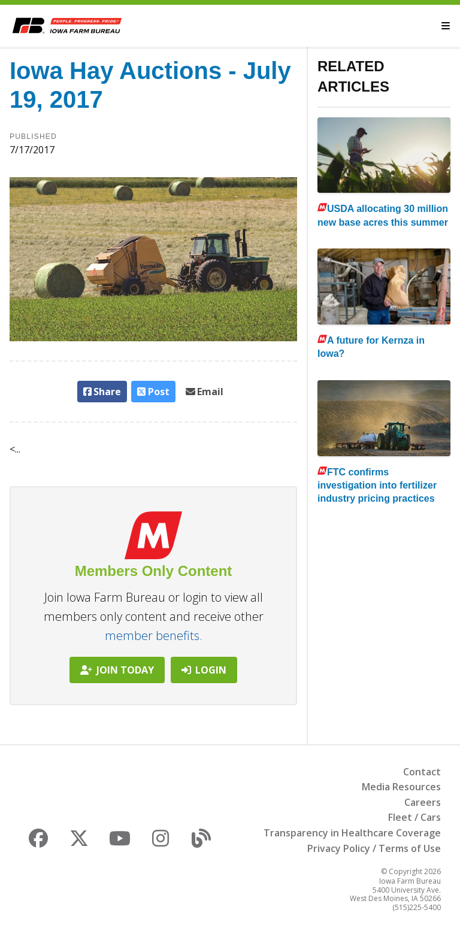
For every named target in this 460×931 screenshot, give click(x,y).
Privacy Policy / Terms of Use (374, 848)
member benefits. (153, 635)
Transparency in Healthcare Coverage (352, 832)
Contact (422, 771)
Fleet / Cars (414, 817)
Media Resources (401, 786)
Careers (422, 802)
